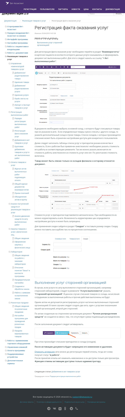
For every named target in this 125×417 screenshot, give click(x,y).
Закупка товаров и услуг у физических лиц (19, 232)
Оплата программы (16, 350)
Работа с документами (17, 53)
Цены (86, 9)
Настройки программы (17, 43)
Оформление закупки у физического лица (22, 245)
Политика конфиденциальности (49, 402)
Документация (112, 9)
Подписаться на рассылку (74, 402)
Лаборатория (16, 252)
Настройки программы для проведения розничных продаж (21, 321)
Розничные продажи (19, 302)
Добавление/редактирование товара (22, 76)
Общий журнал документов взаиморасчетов (22, 187)
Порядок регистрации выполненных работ (65, 376)
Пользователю (47, 9)
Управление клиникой (17, 347)
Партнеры (63, 9)
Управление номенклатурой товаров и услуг (17, 66)
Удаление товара (22, 82)
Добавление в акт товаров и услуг (66, 371)
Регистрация (30, 9)
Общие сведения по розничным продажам (22, 309)
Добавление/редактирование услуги (22, 88)
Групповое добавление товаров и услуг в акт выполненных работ (22, 152)
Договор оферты (27, 402)
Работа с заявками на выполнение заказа (22, 295)
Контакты (97, 9)
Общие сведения (22, 238)
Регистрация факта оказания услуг (21, 134)
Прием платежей (22, 193)
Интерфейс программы (17, 39)
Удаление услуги (22, 95)
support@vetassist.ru (82, 396)
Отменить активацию (45, 351)
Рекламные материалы (96, 402)
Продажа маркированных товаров (21, 334)
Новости (76, 9)
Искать (119, 13)
